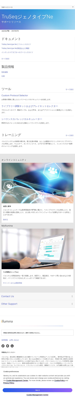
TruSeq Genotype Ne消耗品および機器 (15, 48)
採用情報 (4, 340)
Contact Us (7, 296)
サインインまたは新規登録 (12, 283)
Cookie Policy (59, 381)
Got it (37, 391)
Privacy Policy (8, 383)
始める (5, 219)
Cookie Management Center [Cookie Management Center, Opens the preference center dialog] (37, 395)
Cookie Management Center (17, 381)
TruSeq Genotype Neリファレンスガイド (16, 44)
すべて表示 (5, 59)
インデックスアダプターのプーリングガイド (17, 52)
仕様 (3, 76)
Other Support (9, 303)
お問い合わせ (14, 340)
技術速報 (4, 72)
